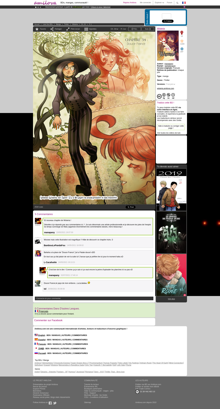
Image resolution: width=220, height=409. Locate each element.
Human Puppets (110, 363)
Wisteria (75, 24)
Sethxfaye (39, 365)
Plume (128, 365)
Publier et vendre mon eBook (147, 387)
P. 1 (90, 24)
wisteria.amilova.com (165, 88)
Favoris (43, 29)
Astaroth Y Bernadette (103, 365)
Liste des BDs (48, 24)
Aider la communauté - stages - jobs (99, 391)
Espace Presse (39, 389)
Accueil (37, 24)
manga (58, 24)
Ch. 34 (83, 24)
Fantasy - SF (62, 372)
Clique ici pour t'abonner (100, 7)
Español (40, 340)
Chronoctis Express (62, 363)
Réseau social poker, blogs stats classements (51, 397)
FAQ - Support (90, 393)
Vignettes (92, 29)
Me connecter (145, 3)
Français (41, 311)
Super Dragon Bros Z (79, 363)
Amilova (38, 363)
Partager (58, 29)
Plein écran (75, 29)
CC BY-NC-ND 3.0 (145, 392)
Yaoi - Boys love (118, 372)
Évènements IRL (91, 387)
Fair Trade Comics (142, 389)
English (40, 335)
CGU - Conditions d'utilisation (96, 397)
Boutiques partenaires (93, 389)
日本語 (39, 349)
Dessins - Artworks (48, 372)
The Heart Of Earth (160, 363)
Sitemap (87, 402)
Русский (40, 353)
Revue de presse (40, 387)
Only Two (89, 365)
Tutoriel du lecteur (91, 384)
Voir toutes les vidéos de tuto (168, 133)
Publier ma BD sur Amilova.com (148, 384)
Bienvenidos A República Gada (71, 365)
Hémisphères (47, 363)
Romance (89, 372)
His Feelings (134, 363)
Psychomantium (96, 363)
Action (37, 372)
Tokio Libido (123, 363)
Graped (47, 365)
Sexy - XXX (99, 372)
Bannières (37, 391)
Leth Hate (121, 365)
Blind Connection (176, 363)
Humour (72, 372)
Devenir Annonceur (41, 393)
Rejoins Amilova (129, 3)
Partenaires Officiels (41, 395)
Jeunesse (80, 372)
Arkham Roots (146, 363)
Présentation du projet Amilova (45, 384)
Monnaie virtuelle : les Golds (95, 395)
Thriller (66, 24)
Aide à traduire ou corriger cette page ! (171, 127)
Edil (114, 365)
